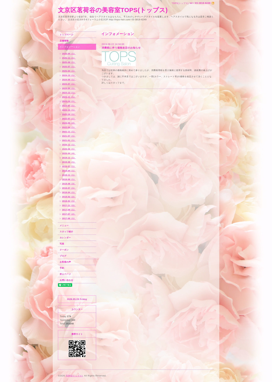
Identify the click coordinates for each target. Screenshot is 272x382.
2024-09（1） (69, 80)
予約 (62, 268)
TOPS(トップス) (74, 376)
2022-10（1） (69, 114)
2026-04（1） (69, 54)
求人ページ (65, 274)
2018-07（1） (69, 188)
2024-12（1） (69, 75)
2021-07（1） (69, 136)
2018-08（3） (69, 184)
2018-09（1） (69, 179)
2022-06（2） (69, 123)
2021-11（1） (69, 132)
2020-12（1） (69, 145)
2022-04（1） (69, 127)
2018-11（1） (69, 175)
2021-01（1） (69, 140)
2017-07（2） (69, 214)
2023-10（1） (69, 101)
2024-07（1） (69, 84)
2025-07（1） (69, 67)
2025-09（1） (69, 62)
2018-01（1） (69, 201)
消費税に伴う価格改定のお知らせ (121, 47)
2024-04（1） (69, 88)
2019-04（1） (69, 171)
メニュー (64, 225)
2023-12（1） (69, 93)
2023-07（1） (69, 106)
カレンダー (65, 237)
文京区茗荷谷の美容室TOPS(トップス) (113, 10)
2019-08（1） (69, 162)
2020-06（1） (69, 149)
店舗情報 (64, 41)
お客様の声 (65, 262)
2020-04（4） (69, 153)
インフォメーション (70, 47)
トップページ (66, 34)
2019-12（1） (69, 158)
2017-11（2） (69, 205)
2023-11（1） (69, 97)
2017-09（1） (69, 210)
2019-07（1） (69, 166)
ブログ (63, 256)
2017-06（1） (69, 218)
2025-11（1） (69, 58)
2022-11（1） (69, 110)
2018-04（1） (69, 192)
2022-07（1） (69, 119)
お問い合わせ (66, 280)
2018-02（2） (69, 197)
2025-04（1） (69, 71)
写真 (62, 244)
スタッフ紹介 (66, 231)
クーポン (64, 250)
